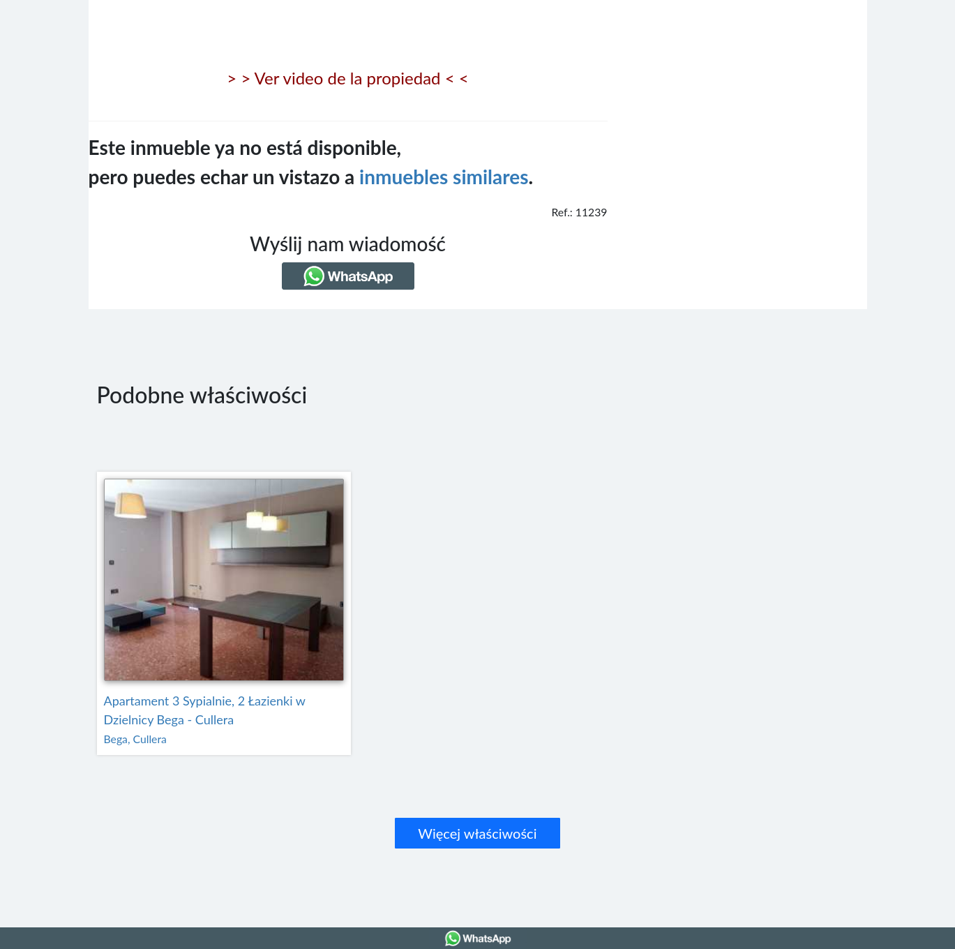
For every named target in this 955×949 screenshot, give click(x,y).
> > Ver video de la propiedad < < (347, 78)
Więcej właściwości (477, 833)
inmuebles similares (443, 176)
